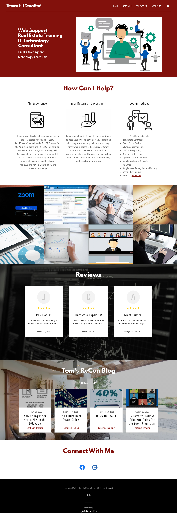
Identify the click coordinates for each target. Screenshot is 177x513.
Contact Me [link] (141, 6)
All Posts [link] (85, 383)
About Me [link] (156, 6)
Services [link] (127, 6)
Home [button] (88, 495)
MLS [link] (94, 383)
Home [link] (116, 6)
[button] (168, 5)
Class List (136, 175)
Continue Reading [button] (35, 428)
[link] (23, 5)
